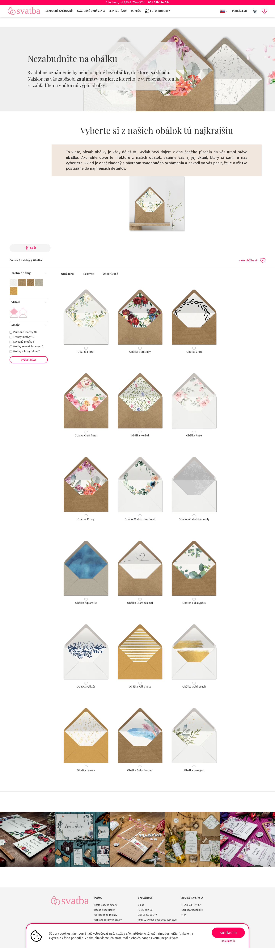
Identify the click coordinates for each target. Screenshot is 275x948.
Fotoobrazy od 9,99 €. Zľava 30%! (137, 2)
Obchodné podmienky (105, 915)
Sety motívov (118, 11)
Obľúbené (67, 274)
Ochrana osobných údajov (108, 920)
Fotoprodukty (157, 11)
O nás (141, 905)
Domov (14, 260)
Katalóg (135, 11)
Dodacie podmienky (104, 910)
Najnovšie (88, 274)
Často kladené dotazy (105, 905)
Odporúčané (110, 274)
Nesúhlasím (228, 941)
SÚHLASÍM (228, 932)
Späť (30, 248)
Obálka (37, 260)
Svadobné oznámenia (91, 11)
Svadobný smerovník (59, 11)
